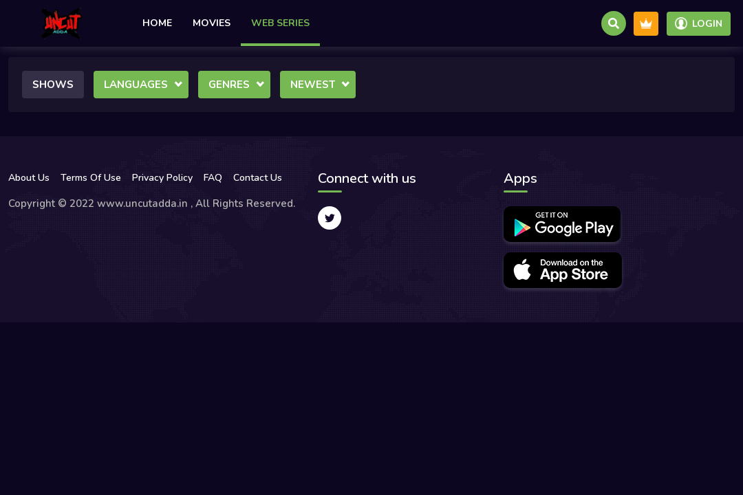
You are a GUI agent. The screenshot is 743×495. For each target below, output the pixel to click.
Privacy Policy (162, 177)
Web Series (280, 23)
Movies (211, 23)
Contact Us (257, 177)
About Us (29, 177)
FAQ (213, 177)
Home (157, 23)
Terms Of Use (91, 177)
